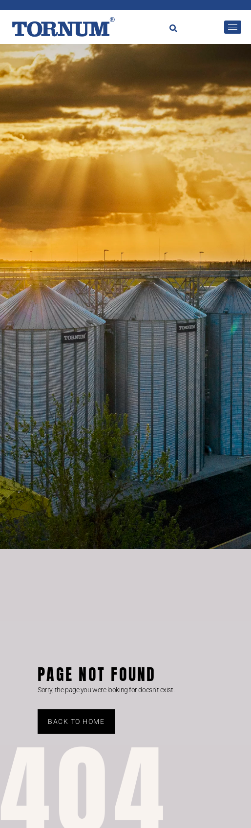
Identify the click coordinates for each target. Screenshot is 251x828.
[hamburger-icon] (232, 27)
